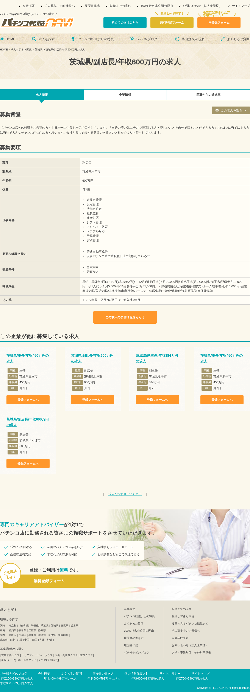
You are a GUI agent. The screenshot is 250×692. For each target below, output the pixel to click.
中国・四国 (30, 639)
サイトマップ (241, 6)
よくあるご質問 (238, 39)
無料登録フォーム (172, 22)
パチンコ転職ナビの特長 (96, 39)
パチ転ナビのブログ (136, 652)
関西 (2, 635)
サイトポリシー (170, 673)
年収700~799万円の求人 (191, 678)
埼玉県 (35, 625)
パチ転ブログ (147, 39)
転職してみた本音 (183, 616)
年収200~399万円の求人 (16, 678)
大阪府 (12, 635)
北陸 (19, 639)
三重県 (32, 630)
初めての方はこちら (125, 22)
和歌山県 (63, 635)
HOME (10, 39)
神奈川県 (24, 625)
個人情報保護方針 (137, 673)
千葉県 (44, 625)
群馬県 (64, 625)
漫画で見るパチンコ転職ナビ (190, 623)
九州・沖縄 (45, 639)
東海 (2, 630)
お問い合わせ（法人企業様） (202, 6)
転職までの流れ (120, 6)
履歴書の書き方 (134, 638)
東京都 (12, 625)
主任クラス (86, 655)
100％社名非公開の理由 (157, 6)
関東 (2, 625)
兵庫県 (32, 635)
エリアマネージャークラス (37, 655)
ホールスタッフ (27, 660)
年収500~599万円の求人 (104, 678)
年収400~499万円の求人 (60, 678)
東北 (12, 639)
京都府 (22, 635)
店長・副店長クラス (66, 655)
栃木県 (74, 625)
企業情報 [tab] (125, 94)
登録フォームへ (28, 399)
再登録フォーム (219, 22)
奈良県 (52, 635)
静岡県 (42, 630)
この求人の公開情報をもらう (125, 317)
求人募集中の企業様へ (60, 6)
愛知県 (12, 630)
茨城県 (54, 625)
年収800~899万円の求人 (16, 683)
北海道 (4, 639)
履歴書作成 (92, 6)
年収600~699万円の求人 (147, 678)
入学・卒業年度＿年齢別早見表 (191, 652)
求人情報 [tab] (42, 94)
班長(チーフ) (8, 660)
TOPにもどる (125, 494)
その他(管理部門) (48, 660)
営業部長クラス (10, 655)
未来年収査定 (180, 638)
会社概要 (29, 6)
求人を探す (47, 39)
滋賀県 (42, 635)
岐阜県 (22, 630)
